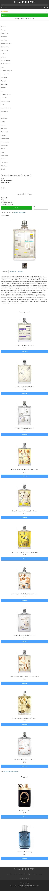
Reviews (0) (20, 271)
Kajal (2, 91)
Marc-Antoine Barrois (6, 108)
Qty (34, 206)
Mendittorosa (4, 118)
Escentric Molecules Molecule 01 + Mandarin (24, 552)
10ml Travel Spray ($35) (7, 202)
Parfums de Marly (5, 138)
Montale (3, 121)
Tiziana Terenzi (4, 165)
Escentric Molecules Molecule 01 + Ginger (24, 511)
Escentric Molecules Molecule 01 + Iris (24, 635)
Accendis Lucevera (24, 810)
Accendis (3, 26)
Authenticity (9, 874)
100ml (3, 200)
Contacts (40, 874)
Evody (2, 67)
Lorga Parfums (4, 98)
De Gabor (3, 53)
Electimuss (3, 57)
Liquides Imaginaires (6, 94)
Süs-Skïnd (3, 159)
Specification (13, 271)
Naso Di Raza (4, 128)
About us (21, 874)
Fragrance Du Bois (5, 74)
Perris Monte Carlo (5, 142)
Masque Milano (4, 111)
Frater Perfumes (4, 81)
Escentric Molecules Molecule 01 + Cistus (24, 718)
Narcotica (3, 125)
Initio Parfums (4, 84)
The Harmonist (4, 162)
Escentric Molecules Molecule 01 (24, 428)
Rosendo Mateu (4, 155)
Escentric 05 (15, 771)
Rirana (2, 152)
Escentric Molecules (5, 60)
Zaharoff (3, 169)
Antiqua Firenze (4, 33)
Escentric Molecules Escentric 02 (24, 387)
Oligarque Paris (4, 131)
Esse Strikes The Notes (6, 64)
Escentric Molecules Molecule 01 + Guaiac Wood (24, 677)
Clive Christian (4, 50)
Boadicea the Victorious (6, 43)
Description (4, 271)
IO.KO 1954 (3, 87)
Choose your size (4, 197)
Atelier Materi (4, 36)
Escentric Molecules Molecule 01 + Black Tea (24, 469)
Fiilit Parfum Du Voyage (6, 70)
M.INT (2, 104)
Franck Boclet (4, 77)
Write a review (22, 212)
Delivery (15, 874)
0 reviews (16, 212)
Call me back (24, 887)
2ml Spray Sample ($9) (7, 204)
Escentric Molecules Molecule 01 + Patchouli (24, 594)
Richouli (3, 148)
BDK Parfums (4, 40)
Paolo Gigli (3, 135)
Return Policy (27, 874)
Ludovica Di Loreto (5, 101)
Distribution (34, 874)
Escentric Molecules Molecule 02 (24, 759)
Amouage (3, 30)
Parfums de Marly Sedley (24, 852)
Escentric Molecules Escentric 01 (24, 345)
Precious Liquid (4, 145)
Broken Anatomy (5, 47)
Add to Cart (16, 208)
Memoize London (5, 115)
